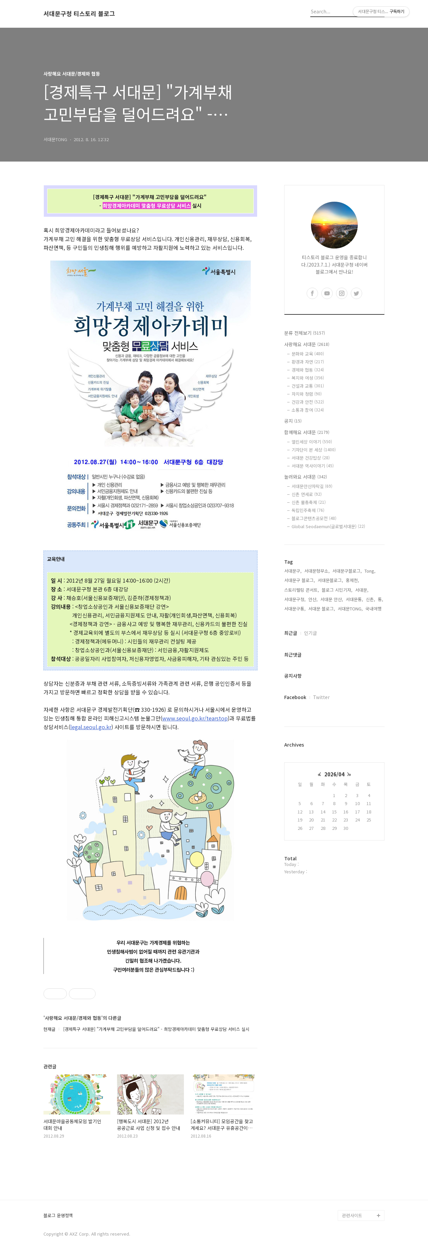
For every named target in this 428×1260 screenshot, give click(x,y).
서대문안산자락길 (312, 486)
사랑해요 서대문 (306, 344)
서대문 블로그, (321, 608)
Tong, (370, 571)
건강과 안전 (308, 402)
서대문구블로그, (347, 571)
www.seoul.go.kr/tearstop (195, 718)
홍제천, (352, 580)
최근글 (290, 632)
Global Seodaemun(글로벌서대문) (328, 526)
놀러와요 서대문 (305, 476)
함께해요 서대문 (306, 432)
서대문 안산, (331, 599)
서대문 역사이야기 (313, 466)
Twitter (321, 697)
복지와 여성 (308, 378)
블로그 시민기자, (337, 590)
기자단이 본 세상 (314, 450)
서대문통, (354, 599)
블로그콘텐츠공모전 (314, 518)
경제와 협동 (308, 370)
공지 (293, 420)
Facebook (295, 697)
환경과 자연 (308, 362)
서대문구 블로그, (299, 580)
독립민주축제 (308, 510)
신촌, (370, 599)
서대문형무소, (317, 571)
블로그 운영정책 (58, 1215)
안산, (313, 599)
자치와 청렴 (307, 394)
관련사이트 (352, 1215)
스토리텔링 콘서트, (301, 590)
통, (380, 599)
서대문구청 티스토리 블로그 (79, 13)
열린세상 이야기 (312, 442)
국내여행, (374, 608)
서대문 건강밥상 (311, 458)
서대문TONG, (350, 608)
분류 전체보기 (304, 332)
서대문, (361, 590)
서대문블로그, (330, 580)
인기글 (310, 632)
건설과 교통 (308, 386)
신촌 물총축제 (309, 502)
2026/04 (334, 774)
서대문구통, (295, 608)
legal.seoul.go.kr (90, 727)
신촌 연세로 (307, 494)
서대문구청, (295, 599)
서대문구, (293, 571)
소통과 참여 (308, 410)
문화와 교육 (308, 354)
